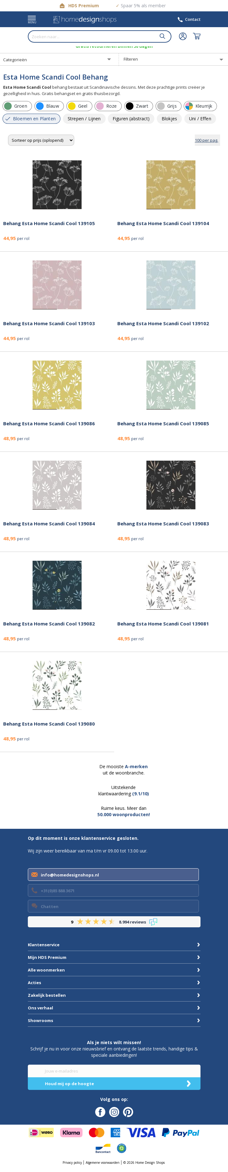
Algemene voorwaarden (103, 1162)
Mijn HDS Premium (47, 957)
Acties (34, 982)
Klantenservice (43, 945)
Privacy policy (72, 1162)
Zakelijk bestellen (47, 995)
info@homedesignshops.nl (70, 875)
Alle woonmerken (46, 970)
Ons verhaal (40, 1008)
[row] (17, 106)
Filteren (131, 59)
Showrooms (40, 1020)
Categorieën (15, 60)
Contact (192, 19)
